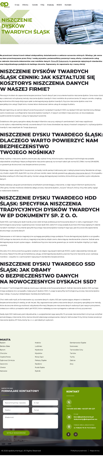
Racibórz (38, 364)
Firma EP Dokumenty (60, 61)
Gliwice (3, 367)
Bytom (2, 350)
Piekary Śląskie (41, 360)
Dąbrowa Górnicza (7, 360)
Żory (71, 364)
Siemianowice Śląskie (78, 343)
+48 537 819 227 (88, 409)
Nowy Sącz (39, 357)
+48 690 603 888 (73, 409)
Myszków (38, 353)
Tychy (72, 357)
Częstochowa (5, 357)
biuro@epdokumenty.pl (84, 417)
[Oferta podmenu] (28, 4)
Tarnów (73, 353)
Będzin (2, 343)
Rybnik (37, 371)
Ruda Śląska (40, 367)
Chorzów (3, 353)
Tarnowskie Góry (76, 350)
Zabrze (72, 360)
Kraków (38, 343)
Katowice (3, 371)
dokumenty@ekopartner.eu (85, 419)
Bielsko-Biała (5, 346)
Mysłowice (39, 350)
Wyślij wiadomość (16, 433)
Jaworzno (4, 364)
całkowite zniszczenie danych (79, 173)
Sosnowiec (74, 346)
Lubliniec (38, 346)
